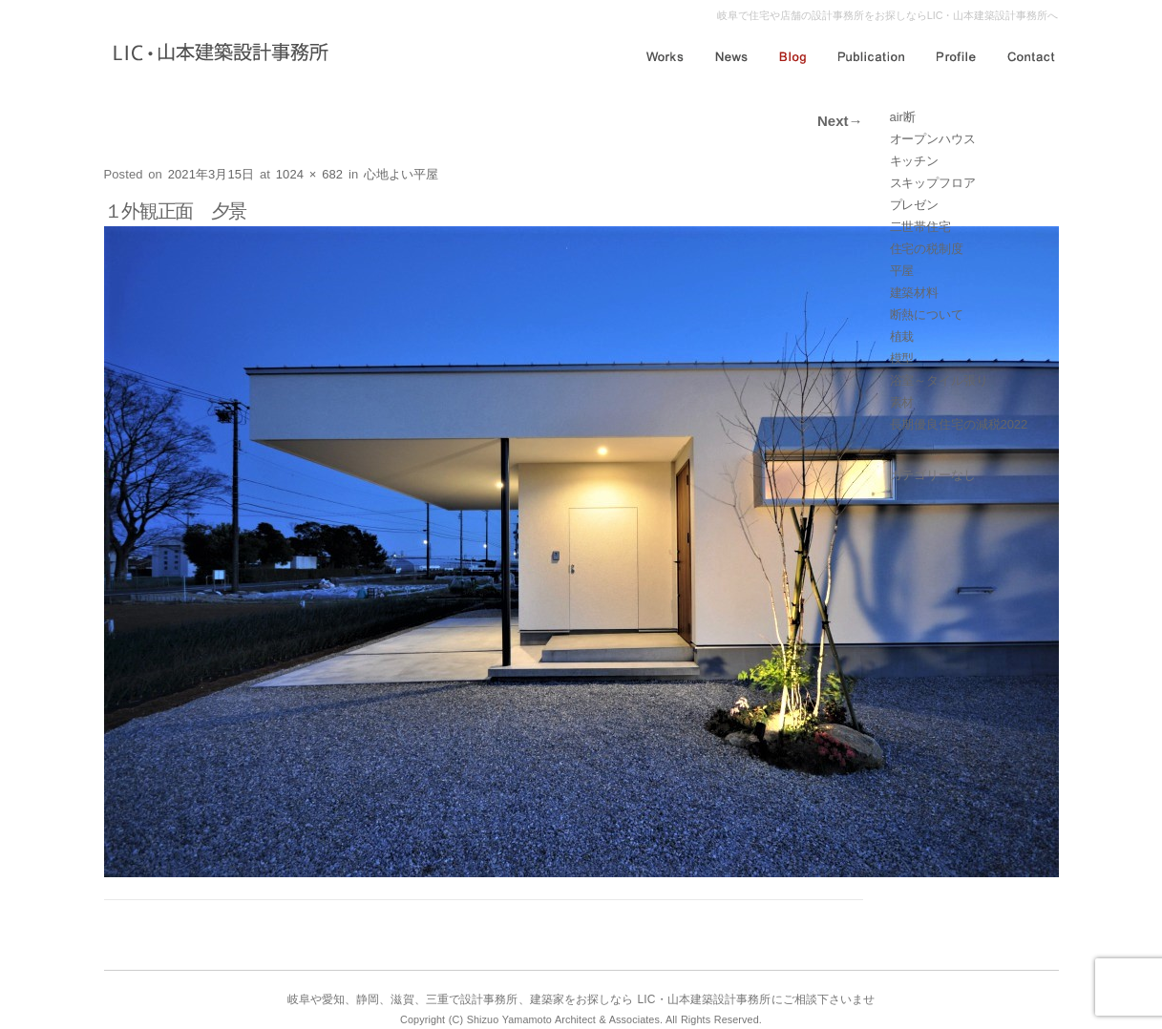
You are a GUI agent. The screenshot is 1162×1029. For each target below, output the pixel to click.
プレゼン (915, 205)
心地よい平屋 (401, 174)
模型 (902, 358)
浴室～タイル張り (939, 380)
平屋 (902, 270)
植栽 (902, 336)
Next (840, 121)
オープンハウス (933, 139)
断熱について (926, 314)
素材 (902, 402)
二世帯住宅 (921, 227)
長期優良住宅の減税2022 (959, 424)
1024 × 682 (309, 174)
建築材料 (915, 292)
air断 (903, 117)
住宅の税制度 (926, 249)
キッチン (915, 161)
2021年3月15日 (211, 174)
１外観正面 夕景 (175, 210)
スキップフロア (933, 183)
